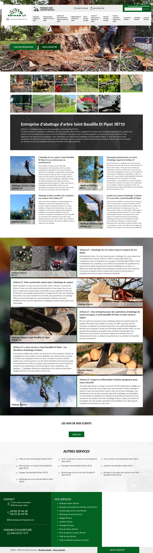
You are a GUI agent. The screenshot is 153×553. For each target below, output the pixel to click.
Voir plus (76, 434)
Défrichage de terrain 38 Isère (76, 18)
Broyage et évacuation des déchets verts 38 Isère (62, 18)
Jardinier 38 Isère (137, 18)
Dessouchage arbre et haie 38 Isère (48, 18)
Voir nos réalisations (23, 47)
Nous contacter (49, 47)
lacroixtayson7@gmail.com (16, 19)
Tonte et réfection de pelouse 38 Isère (95, 18)
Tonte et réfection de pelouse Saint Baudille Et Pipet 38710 (79, 460)
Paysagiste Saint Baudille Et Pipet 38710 (76, 466)
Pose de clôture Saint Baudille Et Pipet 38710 (121, 459)
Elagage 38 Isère (146, 18)
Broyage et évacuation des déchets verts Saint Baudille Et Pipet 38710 (121, 473)
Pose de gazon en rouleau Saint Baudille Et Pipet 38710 (35, 467)
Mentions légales (45, 550)
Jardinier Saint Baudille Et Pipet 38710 (118, 466)
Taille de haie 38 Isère (85, 18)
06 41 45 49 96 (97, 8)
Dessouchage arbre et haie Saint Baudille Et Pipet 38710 (78, 473)
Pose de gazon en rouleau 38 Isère (116, 18)
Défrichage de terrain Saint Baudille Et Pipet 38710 (36, 480)
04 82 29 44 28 (81, 8)
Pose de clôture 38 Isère (106, 18)
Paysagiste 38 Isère (127, 18)
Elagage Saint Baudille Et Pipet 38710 (33, 472)
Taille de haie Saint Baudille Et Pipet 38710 (35, 459)
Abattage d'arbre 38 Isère (36, 18)
